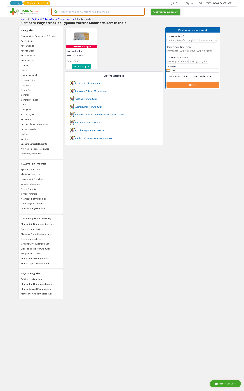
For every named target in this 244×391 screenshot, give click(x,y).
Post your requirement (165, 11)
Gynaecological (28, 80)
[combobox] (98, 11)
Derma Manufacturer (31, 239)
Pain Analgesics (28, 114)
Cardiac (24, 65)
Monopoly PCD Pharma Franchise (36, 293)
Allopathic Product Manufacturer (36, 234)
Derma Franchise (29, 189)
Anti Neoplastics (28, 55)
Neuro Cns (26, 90)
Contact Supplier (81, 66)
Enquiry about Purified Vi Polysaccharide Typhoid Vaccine (193, 76)
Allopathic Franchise (30, 174)
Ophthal (25, 94)
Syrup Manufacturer (30, 253)
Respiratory (26, 119)
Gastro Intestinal (29, 75)
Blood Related (27, 60)
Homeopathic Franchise (32, 179)
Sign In (189, 3)
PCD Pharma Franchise (31, 279)
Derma (24, 70)
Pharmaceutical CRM (37, 3)
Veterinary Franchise (31, 184)
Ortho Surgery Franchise (32, 203)
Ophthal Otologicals (30, 99)
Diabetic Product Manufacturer (35, 248)
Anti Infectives (27, 45)
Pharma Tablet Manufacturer (34, 258)
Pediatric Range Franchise (33, 208)
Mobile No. (171, 66)
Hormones (26, 85)
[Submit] (55, 11)
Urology (24, 134)
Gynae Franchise (29, 193)
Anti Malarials (27, 50)
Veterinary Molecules (31, 153)
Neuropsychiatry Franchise (33, 198)
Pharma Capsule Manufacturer (35, 263)
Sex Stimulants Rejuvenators (34, 124)
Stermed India (74, 51)
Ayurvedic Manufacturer (32, 229)
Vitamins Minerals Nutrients (34, 143)
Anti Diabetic (27, 41)
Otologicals (26, 109)
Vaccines (25, 139)
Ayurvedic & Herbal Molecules (35, 148)
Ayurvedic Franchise (30, 169)
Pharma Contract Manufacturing (36, 288)
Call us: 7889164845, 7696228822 (215, 3)
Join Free (175, 3)
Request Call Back (225, 384)
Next (193, 84)
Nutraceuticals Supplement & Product (38, 36)
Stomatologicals (28, 129)
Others (24, 104)
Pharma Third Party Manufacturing (37, 224)
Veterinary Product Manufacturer (36, 243)
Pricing (16, 3)
